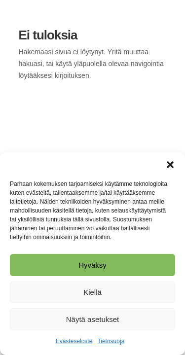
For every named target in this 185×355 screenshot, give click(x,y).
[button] (170, 165)
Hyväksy (92, 265)
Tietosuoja (110, 341)
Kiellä (92, 292)
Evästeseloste (74, 341)
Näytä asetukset (92, 319)
